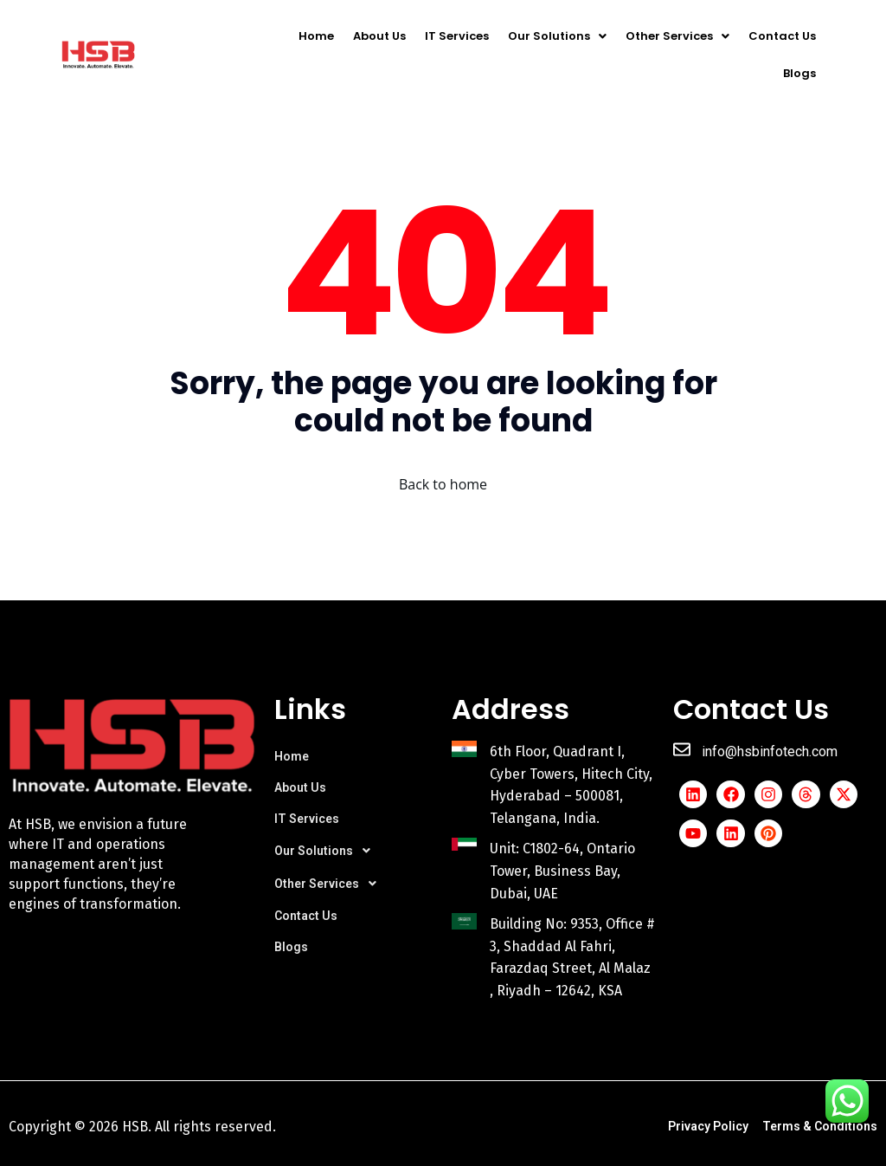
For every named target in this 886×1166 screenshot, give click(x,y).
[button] (557, 36)
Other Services (677, 36)
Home (316, 36)
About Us (379, 36)
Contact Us (782, 36)
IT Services (457, 36)
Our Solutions (557, 36)
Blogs (799, 73)
